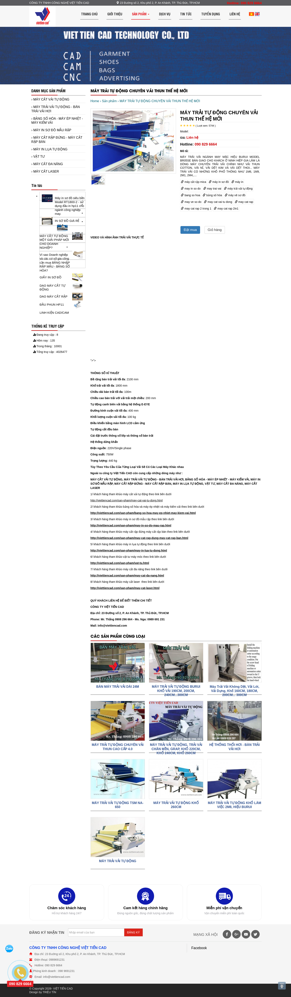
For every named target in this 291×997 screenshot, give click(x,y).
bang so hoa (190, 195)
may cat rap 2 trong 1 (196, 208)
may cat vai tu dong (218, 201)
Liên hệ (235, 14)
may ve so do (191, 201)
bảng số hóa (212, 195)
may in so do (190, 188)
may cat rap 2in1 (226, 208)
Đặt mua (190, 230)
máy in (237, 181)
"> (92, 360)
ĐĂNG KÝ (133, 932)
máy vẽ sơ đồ (235, 195)
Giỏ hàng (215, 230)
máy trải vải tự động (238, 188)
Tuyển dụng (210, 14)
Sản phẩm (140, 14)
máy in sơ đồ (219, 181)
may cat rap (244, 201)
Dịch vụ (164, 14)
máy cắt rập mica (193, 181)
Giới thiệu (114, 14)
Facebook (199, 948)
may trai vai (212, 188)
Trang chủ (89, 14)
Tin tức (186, 14)
